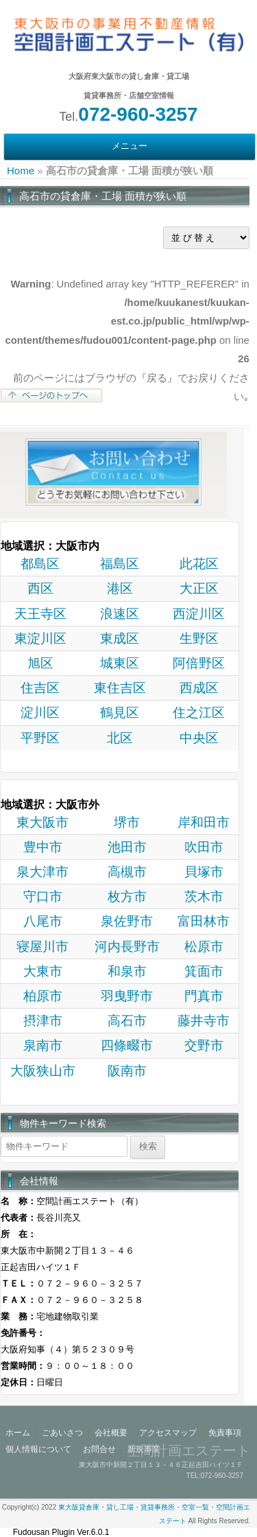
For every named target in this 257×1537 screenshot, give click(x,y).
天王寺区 (40, 613)
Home (20, 170)
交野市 (203, 1045)
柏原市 (42, 995)
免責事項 (224, 1433)
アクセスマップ (168, 1433)
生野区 (199, 638)
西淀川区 (199, 613)
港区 (120, 588)
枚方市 (127, 896)
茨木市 (203, 896)
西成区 (199, 687)
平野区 (40, 737)
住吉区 (40, 687)
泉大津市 (42, 871)
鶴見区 (119, 712)
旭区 (40, 663)
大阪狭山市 (42, 1070)
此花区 (199, 563)
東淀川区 (40, 638)
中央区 (199, 737)
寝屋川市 (42, 946)
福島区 (119, 563)
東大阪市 (42, 822)
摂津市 (42, 1020)
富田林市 (204, 921)
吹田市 (203, 847)
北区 (120, 737)
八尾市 (42, 921)
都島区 (40, 563)
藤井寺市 (204, 1020)
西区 (40, 588)
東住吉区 (120, 687)
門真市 (203, 995)
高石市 (127, 1020)
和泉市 (127, 971)
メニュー (129, 146)
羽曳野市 (127, 995)
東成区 (119, 638)
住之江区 (199, 712)
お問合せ (99, 1449)
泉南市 (42, 1045)
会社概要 (111, 1433)
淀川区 (40, 712)
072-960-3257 (137, 114)
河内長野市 (127, 946)
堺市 (127, 822)
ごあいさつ (62, 1433)
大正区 (199, 588)
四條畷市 (127, 1045)
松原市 (203, 946)
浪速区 (119, 613)
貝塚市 (203, 871)
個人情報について (38, 1449)
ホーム (17, 1433)
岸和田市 (204, 822)
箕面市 (203, 971)
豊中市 (42, 847)
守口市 (42, 896)
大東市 (42, 971)
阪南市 (127, 1070)
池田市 (127, 847)
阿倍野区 (199, 663)
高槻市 (127, 871)
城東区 (119, 663)
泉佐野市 (127, 921)
